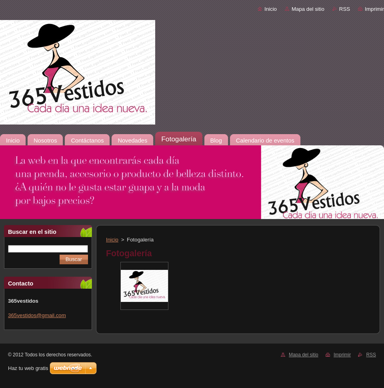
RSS (344, 9)
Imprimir (374, 9)
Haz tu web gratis (28, 368)
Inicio (270, 9)
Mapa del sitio (308, 9)
